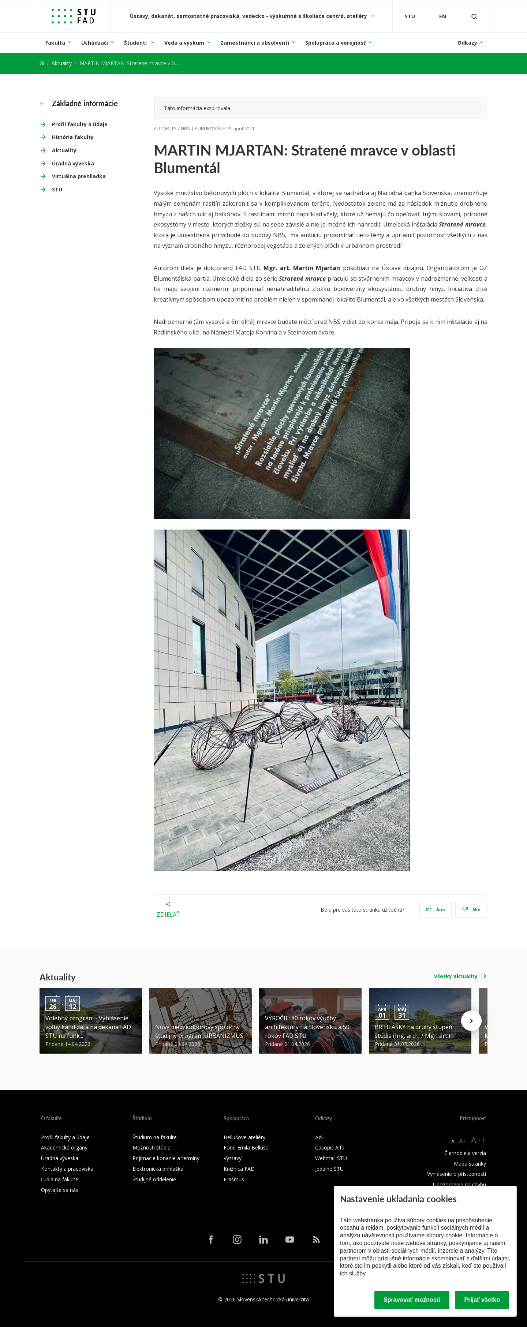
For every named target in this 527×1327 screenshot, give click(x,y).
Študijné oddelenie (154, 1179)
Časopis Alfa (329, 1147)
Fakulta (55, 42)
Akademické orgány (64, 1147)
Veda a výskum (184, 42)
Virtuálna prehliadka (79, 176)
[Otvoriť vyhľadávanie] (474, 16)
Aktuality (62, 63)
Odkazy (467, 42)
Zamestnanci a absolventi (254, 42)
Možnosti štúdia (151, 1147)
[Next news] (471, 1020)
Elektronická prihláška (157, 1168)
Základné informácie (79, 103)
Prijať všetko (482, 1300)
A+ (463, 1140)
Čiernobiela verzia (465, 1153)
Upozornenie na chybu (459, 1184)
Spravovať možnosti (412, 1300)
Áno (435, 910)
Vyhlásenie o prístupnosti (456, 1173)
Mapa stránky (470, 1163)
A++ (478, 1140)
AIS (319, 1137)
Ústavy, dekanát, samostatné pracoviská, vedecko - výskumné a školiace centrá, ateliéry (249, 15)
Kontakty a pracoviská (67, 1168)
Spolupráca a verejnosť (335, 42)
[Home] (42, 63)
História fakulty (73, 137)
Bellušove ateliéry (244, 1137)
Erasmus (234, 1179)
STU (57, 189)
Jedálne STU (329, 1168)
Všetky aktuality (456, 976)
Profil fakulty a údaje (80, 124)
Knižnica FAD (239, 1168)
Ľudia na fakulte (59, 1179)
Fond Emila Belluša (246, 1147)
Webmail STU (331, 1158)
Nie (471, 910)
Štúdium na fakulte (154, 1137)
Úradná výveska (73, 163)
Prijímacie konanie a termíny (165, 1158)
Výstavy (233, 1158)
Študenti (136, 42)
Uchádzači (94, 42)
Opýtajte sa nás (59, 1189)
